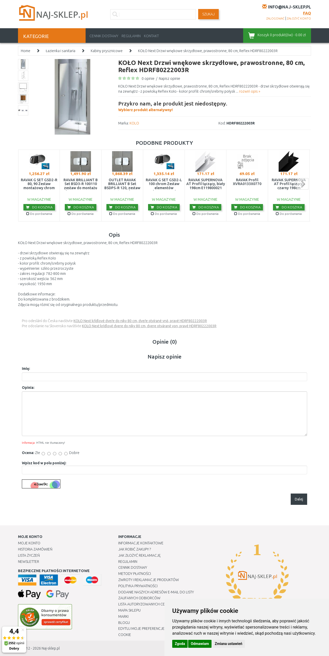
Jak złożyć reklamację (139, 555)
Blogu (124, 623)
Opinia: (28, 387)
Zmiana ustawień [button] (228, 644)
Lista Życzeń (29, 555)
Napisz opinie (169, 78)
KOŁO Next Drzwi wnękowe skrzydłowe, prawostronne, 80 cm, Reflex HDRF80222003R (208, 51)
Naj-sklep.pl (51, 648)
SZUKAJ (208, 14)
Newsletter (28, 561)
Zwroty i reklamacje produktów (148, 580)
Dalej (299, 499)
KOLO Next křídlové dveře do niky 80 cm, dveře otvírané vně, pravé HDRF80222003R (140, 321)
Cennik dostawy (103, 36)
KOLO (134, 123)
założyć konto (299, 18)
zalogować (275, 18)
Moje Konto (29, 543)
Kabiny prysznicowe (107, 51)
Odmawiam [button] (200, 644)
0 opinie (148, 78)
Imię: (26, 368)
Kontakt (151, 36)
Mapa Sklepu (129, 610)
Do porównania (39, 213)
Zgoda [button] (180, 644)
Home (25, 51)
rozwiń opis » (249, 91)
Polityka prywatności (138, 586)
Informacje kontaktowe (140, 543)
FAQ (307, 13)
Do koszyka (39, 207)
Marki (123, 616)
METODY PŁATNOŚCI (134, 574)
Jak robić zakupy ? (134, 549)
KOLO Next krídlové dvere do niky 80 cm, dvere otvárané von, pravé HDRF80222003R (149, 326)
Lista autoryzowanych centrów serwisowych (160, 604)
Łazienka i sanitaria (60, 51)
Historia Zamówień (35, 549)
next (302, 184)
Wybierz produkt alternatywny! (172, 106)
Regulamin (131, 36)
